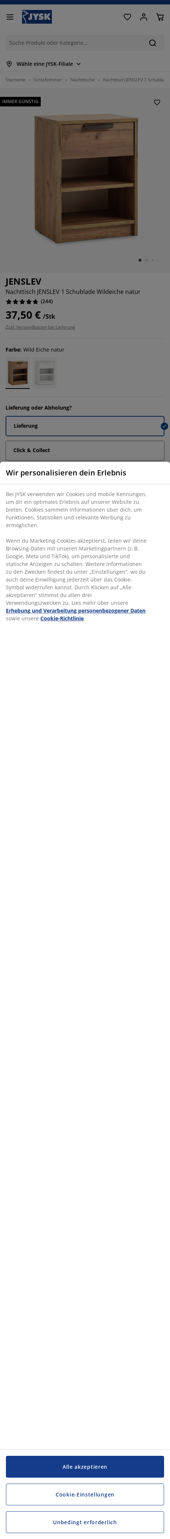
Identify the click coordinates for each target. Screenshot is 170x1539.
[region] (85, 1000)
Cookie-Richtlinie (62, 618)
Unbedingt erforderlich (85, 1522)
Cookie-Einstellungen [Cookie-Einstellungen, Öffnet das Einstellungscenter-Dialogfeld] (85, 1494)
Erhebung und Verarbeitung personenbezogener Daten (76, 610)
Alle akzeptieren (85, 1466)
